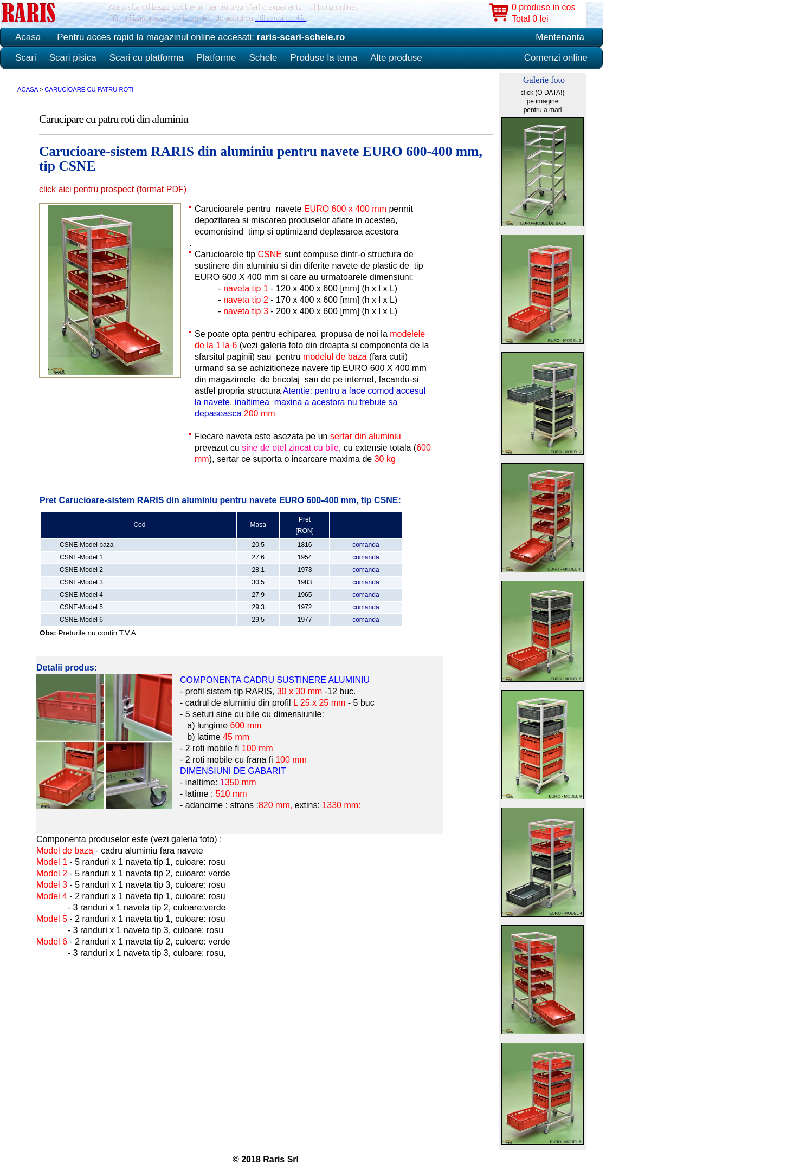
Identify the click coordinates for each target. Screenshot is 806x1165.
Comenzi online (556, 58)
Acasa (28, 37)
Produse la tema (323, 58)
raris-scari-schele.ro (301, 37)
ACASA (27, 89)
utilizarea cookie (280, 17)
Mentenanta (560, 37)
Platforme (216, 58)
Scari (25, 58)
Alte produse (396, 58)
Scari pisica (72, 58)
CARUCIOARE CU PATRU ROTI (88, 89)
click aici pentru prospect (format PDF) (112, 189)
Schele (263, 58)
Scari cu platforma (146, 58)
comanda (365, 545)
